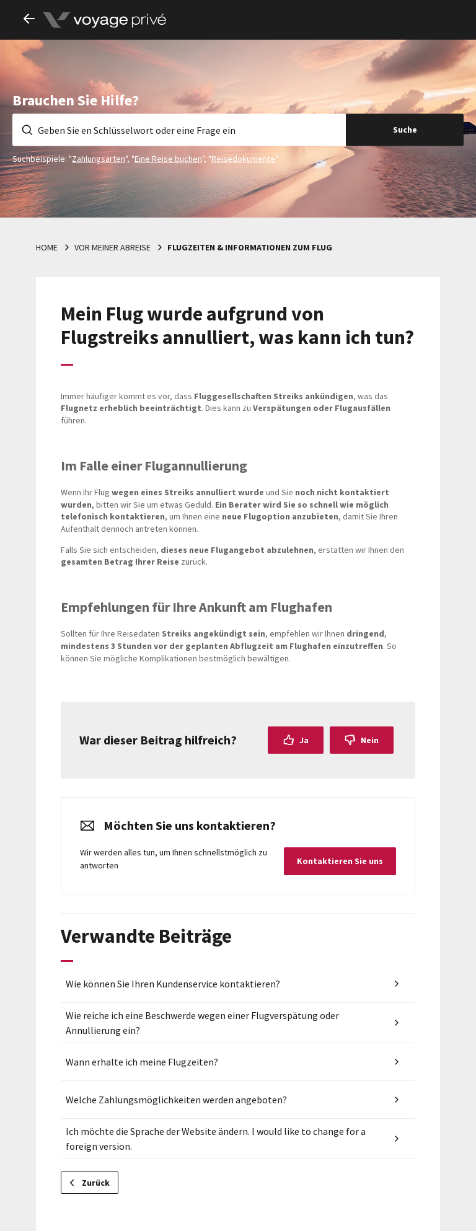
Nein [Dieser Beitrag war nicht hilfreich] (370, 740)
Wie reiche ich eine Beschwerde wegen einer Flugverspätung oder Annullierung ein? (202, 1022)
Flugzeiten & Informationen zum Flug (249, 247)
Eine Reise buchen (168, 158)
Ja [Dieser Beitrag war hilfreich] (304, 740)
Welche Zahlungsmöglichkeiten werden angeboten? (176, 1099)
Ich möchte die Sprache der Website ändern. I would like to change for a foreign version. (216, 1138)
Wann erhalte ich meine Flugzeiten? (142, 1062)
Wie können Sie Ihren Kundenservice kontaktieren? (173, 983)
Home (47, 247)
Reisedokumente (243, 158)
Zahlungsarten (98, 158)
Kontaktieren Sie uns (340, 861)
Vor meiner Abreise (112, 247)
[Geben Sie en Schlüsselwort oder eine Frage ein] (179, 129)
